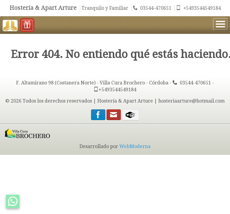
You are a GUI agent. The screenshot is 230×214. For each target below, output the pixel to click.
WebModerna (135, 146)
